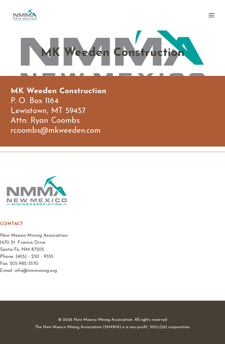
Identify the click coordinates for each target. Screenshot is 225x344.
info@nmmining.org (35, 270)
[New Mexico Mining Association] (25, 15)
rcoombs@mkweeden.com (56, 131)
